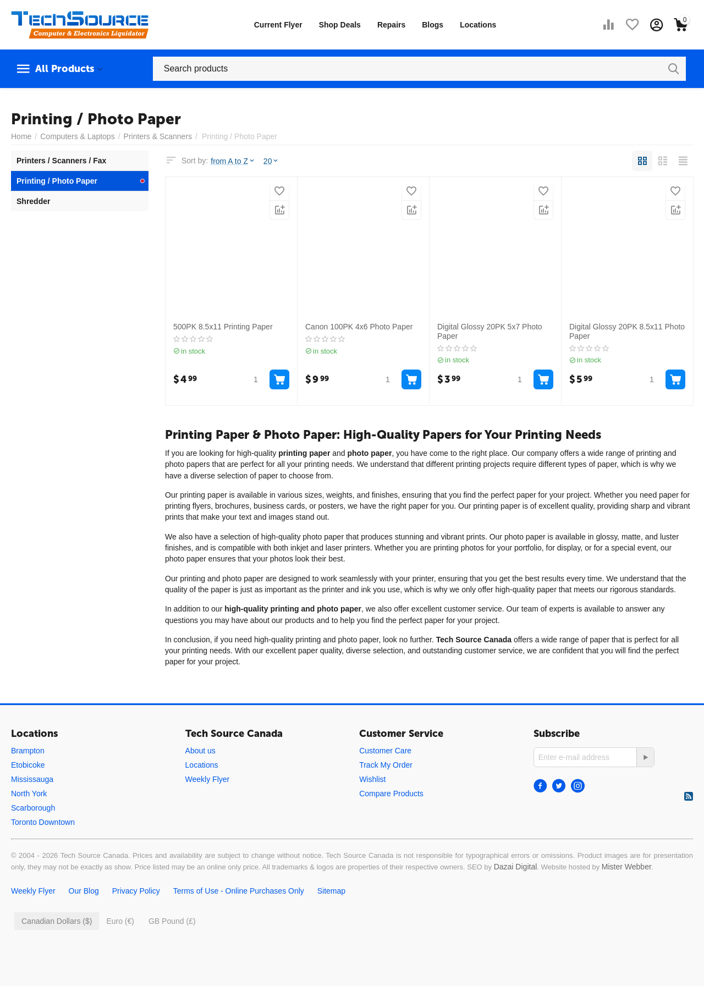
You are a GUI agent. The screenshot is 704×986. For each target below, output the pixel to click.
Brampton (28, 750)
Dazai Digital (515, 866)
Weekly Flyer (207, 779)
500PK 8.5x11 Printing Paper (223, 326)
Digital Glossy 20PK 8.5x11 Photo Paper (627, 331)
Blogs (432, 24)
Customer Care (385, 750)
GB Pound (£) (172, 921)
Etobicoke (28, 765)
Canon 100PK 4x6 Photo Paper (359, 326)
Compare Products (391, 793)
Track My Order (386, 765)
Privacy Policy (136, 890)
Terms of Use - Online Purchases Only (238, 890)
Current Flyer (278, 24)
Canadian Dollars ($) (56, 921)
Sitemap (331, 890)
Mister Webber (627, 866)
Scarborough (33, 807)
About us (200, 750)
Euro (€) (120, 921)
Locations (478, 24)
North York (29, 793)
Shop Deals (340, 24)
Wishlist (372, 779)
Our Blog (84, 890)
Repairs (391, 24)
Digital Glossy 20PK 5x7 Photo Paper (489, 331)
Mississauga (32, 779)
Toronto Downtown (43, 822)
